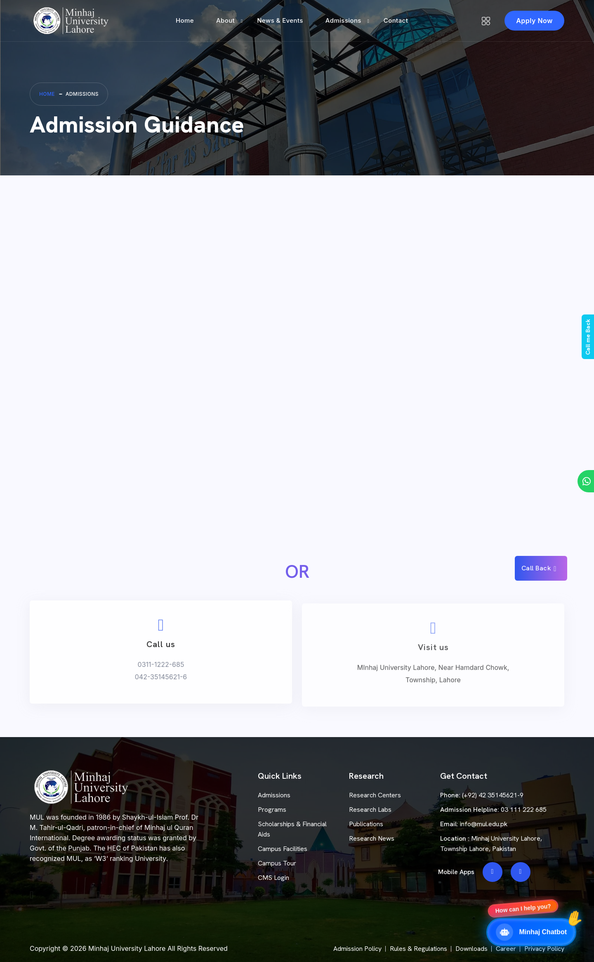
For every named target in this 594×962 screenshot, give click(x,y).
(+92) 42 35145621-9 (492, 795)
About (225, 20)
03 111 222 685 (524, 809)
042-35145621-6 (161, 690)
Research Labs (370, 809)
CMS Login (273, 877)
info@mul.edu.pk (483, 824)
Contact (396, 20)
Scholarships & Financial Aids (292, 829)
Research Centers (375, 795)
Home (185, 20)
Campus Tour (277, 863)
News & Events (280, 20)
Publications (366, 824)
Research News (371, 838)
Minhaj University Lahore (126, 948)
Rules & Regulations (418, 948)
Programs (272, 809)
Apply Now (534, 21)
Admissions (343, 20)
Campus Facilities (282, 848)
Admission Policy (357, 948)
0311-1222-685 (161, 678)
